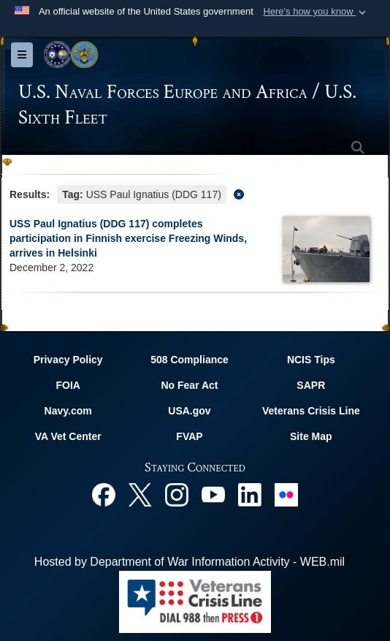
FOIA (68, 385)
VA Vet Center (68, 436)
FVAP (189, 436)
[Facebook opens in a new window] (103, 494)
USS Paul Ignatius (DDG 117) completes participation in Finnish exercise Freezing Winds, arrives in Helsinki (128, 238)
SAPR (311, 385)
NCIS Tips (311, 359)
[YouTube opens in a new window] (213, 494)
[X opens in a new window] (140, 494)
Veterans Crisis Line (311, 411)
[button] (316, 11)
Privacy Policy (68, 359)
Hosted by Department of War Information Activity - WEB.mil (189, 561)
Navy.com (68, 411)
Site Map (311, 436)
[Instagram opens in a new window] (176, 494)
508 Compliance (189, 359)
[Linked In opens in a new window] (249, 494)
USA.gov (189, 411)
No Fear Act (189, 385)
